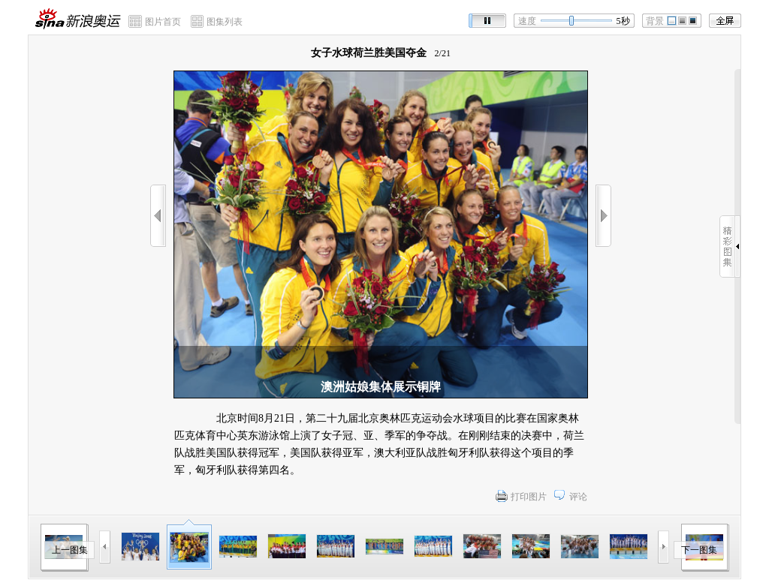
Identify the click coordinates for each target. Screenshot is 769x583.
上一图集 (70, 550)
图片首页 (163, 22)
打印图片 (529, 496)
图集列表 (225, 22)
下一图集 (699, 550)
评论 (578, 496)
